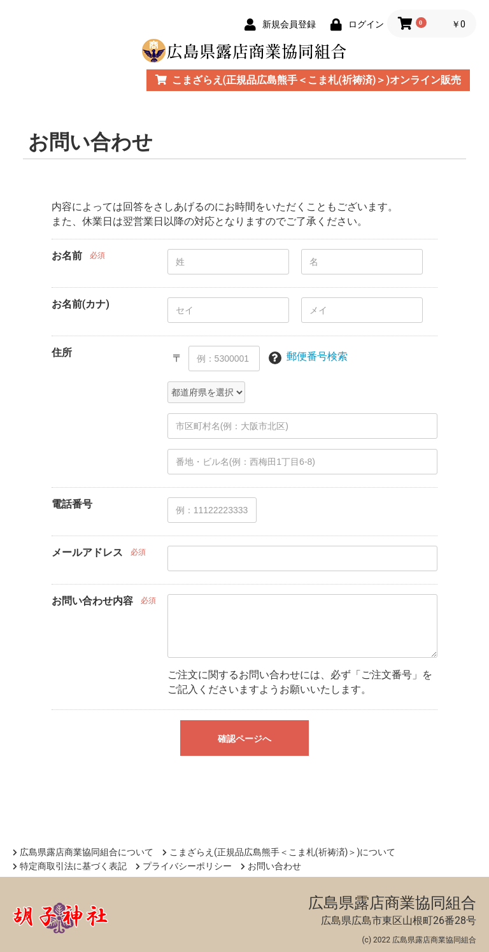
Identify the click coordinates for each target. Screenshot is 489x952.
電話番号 (72, 504)
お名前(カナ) (81, 304)
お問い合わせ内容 (92, 601)
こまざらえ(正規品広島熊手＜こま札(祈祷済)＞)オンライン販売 (308, 80)
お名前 (67, 256)
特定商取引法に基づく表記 (70, 866)
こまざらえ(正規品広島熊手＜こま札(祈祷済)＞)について (278, 852)
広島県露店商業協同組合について (83, 852)
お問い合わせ (271, 866)
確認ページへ (244, 739)
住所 (62, 352)
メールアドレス (87, 552)
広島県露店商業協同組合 (392, 903)
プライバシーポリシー (184, 866)
